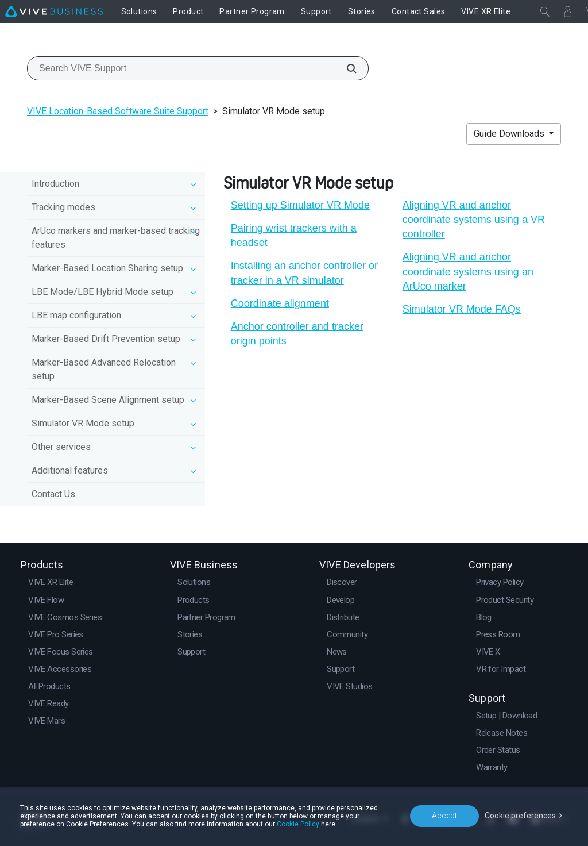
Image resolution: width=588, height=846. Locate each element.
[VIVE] (54, 11)
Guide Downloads (510, 133)
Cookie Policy (298, 824)
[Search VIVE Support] (345, 68)
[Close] (544, 11)
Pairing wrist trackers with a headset (294, 235)
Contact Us (53, 494)
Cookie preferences (520, 815)
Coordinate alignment (280, 303)
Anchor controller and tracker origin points (297, 334)
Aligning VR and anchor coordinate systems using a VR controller (474, 219)
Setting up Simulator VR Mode (300, 205)
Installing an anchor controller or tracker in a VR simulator (304, 273)
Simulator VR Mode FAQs (462, 309)
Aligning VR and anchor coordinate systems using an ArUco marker (468, 271)
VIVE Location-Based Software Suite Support (117, 111)
